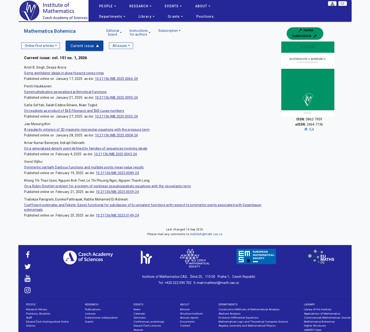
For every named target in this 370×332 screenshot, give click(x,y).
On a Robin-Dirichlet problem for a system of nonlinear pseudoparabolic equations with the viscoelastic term (107, 186)
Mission (185, 309)
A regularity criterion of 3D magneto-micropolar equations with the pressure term (87, 129)
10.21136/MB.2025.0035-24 (116, 116)
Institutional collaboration (101, 317)
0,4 (309, 129)
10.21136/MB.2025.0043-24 (115, 154)
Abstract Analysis (229, 313)
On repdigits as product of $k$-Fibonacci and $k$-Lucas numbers (74, 111)
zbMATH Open (313, 330)
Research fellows (36, 309)
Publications (93, 309)
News (137, 309)
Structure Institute (191, 313)
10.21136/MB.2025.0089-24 (117, 173)
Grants (89, 321)
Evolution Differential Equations (238, 317)
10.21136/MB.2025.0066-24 (116, 79)
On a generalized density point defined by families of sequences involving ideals (85, 148)
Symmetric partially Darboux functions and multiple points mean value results (84, 167)
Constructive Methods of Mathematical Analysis (249, 309)
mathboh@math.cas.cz (206, 234)
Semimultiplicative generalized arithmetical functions (65, 92)
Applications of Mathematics (322, 313)
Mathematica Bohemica (50, 31)
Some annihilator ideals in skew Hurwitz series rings (64, 73)
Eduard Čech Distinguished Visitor (47, 321)
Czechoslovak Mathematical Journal (327, 317)
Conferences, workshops (149, 321)
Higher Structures (315, 325)
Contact (185, 325)
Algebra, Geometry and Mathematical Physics (247, 325)
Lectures (90, 313)
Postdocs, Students (38, 313)
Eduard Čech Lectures (147, 325)
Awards (138, 330)
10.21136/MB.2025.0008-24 (116, 135)
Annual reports (189, 317)
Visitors (30, 325)
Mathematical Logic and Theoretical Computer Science (253, 321)
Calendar (139, 313)
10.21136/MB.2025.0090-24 (116, 97)
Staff (29, 317)
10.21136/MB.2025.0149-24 (117, 215)
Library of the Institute (317, 309)
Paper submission (305, 33)
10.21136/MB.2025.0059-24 (117, 192)
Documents (187, 321)
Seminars (140, 317)
